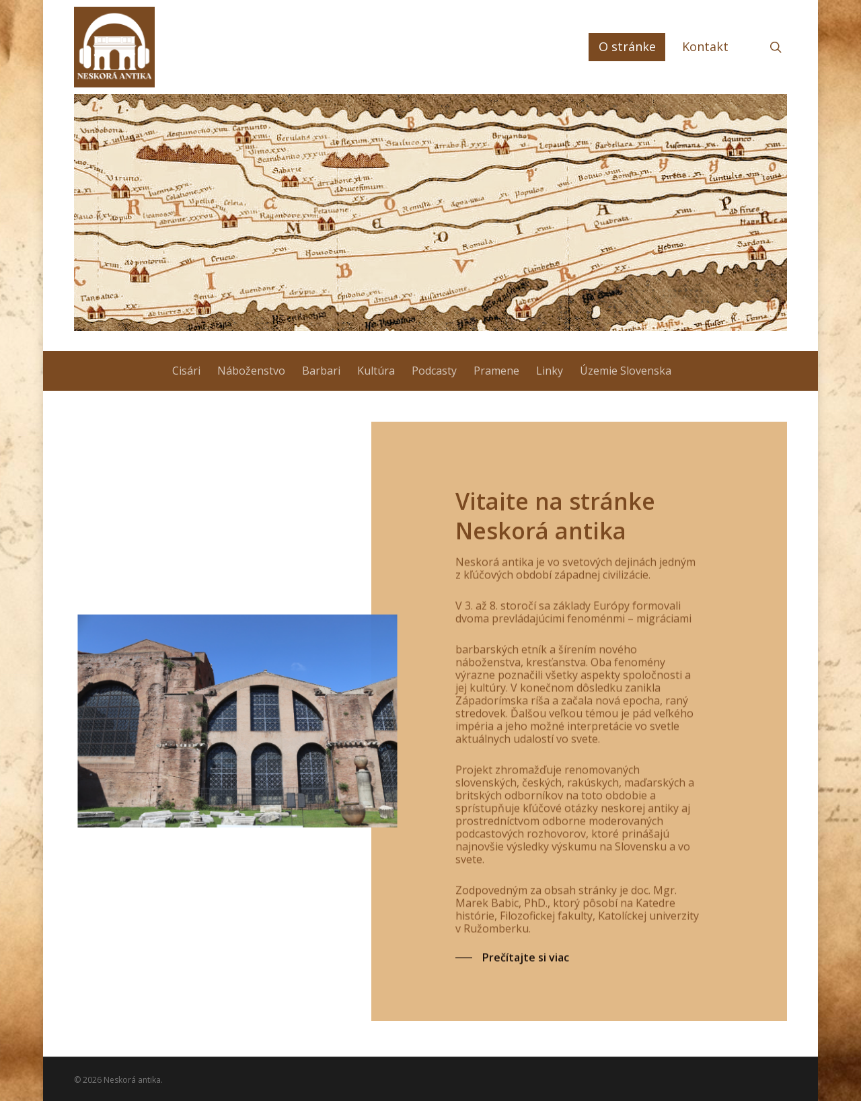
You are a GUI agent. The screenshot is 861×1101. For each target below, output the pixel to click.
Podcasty (434, 370)
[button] (512, 972)
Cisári (186, 370)
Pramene (496, 370)
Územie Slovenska (625, 370)
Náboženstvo (251, 370)
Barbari (321, 370)
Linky (549, 370)
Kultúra (376, 370)
